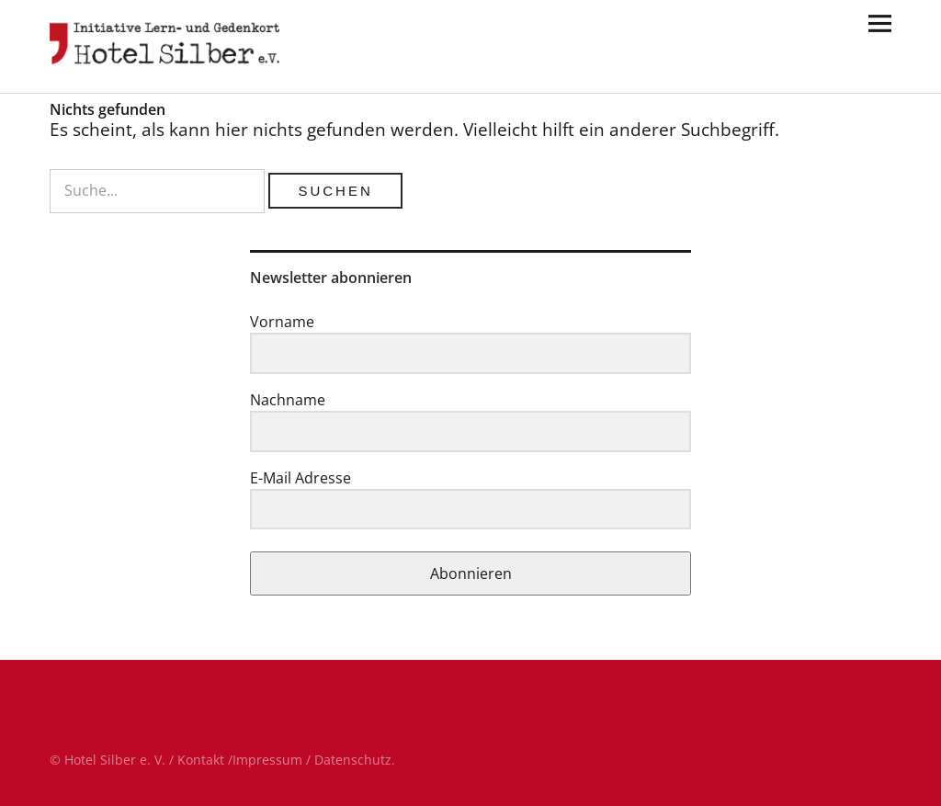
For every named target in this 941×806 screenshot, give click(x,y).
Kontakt (200, 759)
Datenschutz (352, 759)
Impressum (267, 759)
